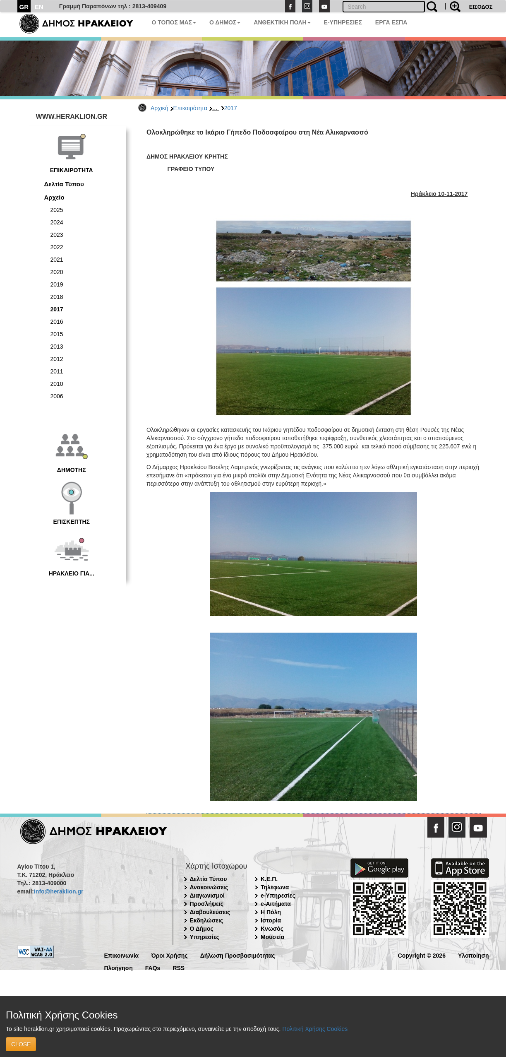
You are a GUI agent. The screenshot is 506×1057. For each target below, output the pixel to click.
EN (39, 6)
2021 (56, 259)
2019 (56, 284)
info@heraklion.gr (58, 891)
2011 (56, 371)
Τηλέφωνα (275, 887)
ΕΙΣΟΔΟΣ (481, 7)
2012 (56, 359)
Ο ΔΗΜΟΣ (224, 22)
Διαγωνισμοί (207, 895)
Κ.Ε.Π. (269, 879)
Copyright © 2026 (422, 955)
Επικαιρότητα (190, 108)
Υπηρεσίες (204, 937)
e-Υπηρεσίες (278, 895)
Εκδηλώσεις (206, 920)
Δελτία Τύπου (64, 184)
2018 (56, 297)
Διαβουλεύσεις (210, 912)
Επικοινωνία (121, 955)
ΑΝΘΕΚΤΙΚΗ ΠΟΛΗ (282, 22)
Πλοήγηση (118, 967)
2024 (56, 222)
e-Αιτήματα (276, 903)
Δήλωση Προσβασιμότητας (237, 955)
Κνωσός (272, 928)
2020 (56, 272)
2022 (56, 247)
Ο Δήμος (201, 928)
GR (24, 6)
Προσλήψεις (207, 903)
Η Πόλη (271, 912)
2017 (230, 108)
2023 (56, 234)
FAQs (153, 967)
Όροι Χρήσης (169, 955)
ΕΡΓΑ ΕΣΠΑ (391, 22)
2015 (56, 334)
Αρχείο (54, 197)
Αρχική (159, 108)
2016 (56, 321)
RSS (179, 967)
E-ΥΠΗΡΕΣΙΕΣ (343, 22)
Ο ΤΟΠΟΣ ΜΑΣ (174, 22)
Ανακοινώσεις (209, 887)
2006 (56, 396)
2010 (56, 383)
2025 (56, 210)
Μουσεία (272, 937)
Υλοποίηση (473, 955)
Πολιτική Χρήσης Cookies (315, 1029)
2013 (56, 346)
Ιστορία (271, 920)
